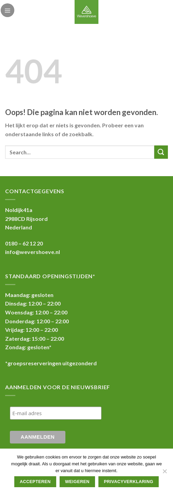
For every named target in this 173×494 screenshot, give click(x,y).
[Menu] (7, 10)
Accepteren (35, 481)
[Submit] (161, 152)
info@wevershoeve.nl (32, 252)
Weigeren (77, 481)
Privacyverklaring (128, 481)
